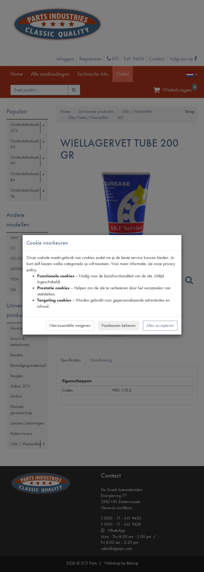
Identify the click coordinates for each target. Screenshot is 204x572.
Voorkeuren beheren (118, 325)
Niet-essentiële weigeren (70, 325)
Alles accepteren (160, 325)
